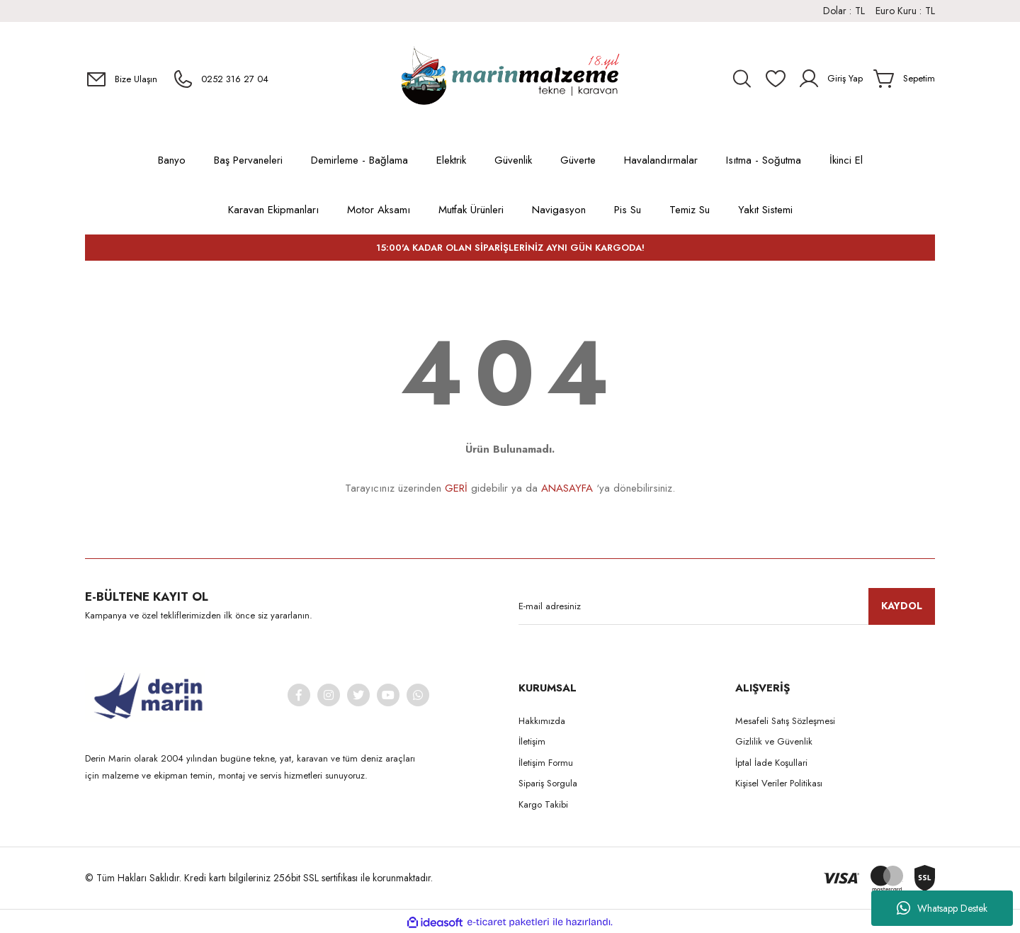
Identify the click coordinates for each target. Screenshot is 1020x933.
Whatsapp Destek (942, 908)
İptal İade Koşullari (771, 762)
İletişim (531, 741)
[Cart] (904, 78)
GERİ (456, 488)
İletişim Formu (545, 762)
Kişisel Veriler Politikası (778, 783)
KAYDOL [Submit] (901, 606)
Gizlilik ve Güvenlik (773, 741)
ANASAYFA (567, 488)
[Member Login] (830, 78)
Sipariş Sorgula (547, 783)
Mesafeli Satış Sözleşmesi (785, 721)
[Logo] (510, 78)
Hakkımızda (541, 721)
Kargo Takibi (543, 804)
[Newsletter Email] (726, 606)
